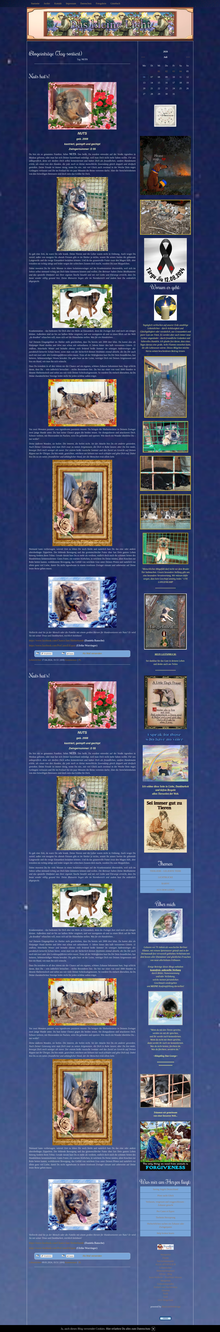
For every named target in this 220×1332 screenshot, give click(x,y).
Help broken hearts (165, 1233)
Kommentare (71, 660)
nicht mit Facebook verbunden (37, 653)
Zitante (165, 1258)
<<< (143, 57)
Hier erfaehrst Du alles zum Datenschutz (128, 1328)
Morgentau (165, 1280)
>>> (188, 57)
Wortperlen (165, 1254)
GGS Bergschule (165, 1300)
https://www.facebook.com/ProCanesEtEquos (52, 645)
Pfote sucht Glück (165, 1195)
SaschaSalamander (165, 1261)
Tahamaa (165, 1290)
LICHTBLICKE (165, 877)
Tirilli (165, 1293)
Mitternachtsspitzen (165, 1271)
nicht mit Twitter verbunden (63, 653)
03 (174, 71)
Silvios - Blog (165, 1274)
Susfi (165, 1297)
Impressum (71, 3)
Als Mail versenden (92, 653)
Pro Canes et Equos (165, 1211)
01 (159, 71)
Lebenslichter (35, 660)
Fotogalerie (101, 3)
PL (80, 660)
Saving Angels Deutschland (165, 1189)
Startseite (35, 3)
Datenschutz (86, 3)
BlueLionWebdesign (171, 1306)
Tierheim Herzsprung (165, 1217)
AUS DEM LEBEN (165, 890)
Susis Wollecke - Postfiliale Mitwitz (165, 1277)
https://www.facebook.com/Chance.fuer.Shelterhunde (56, 640)
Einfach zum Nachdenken (165, 1287)
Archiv (47, 3)
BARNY (165, 883)
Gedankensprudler (165, 1284)
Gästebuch (115, 3)
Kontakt (58, 3)
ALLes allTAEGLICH (165, 1264)
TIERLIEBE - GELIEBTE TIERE (165, 871)
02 (166, 71)
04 (180, 71)
